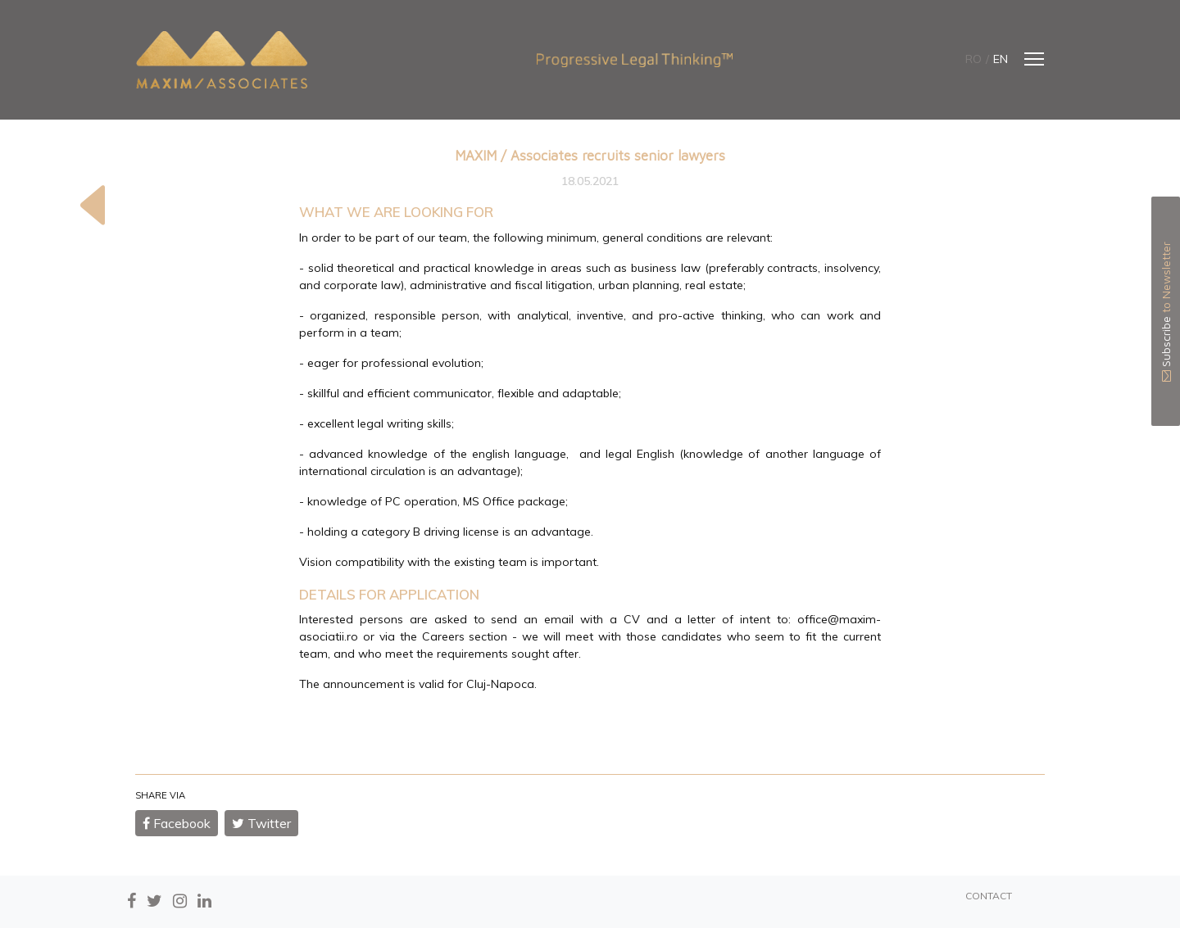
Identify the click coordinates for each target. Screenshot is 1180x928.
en (1000, 59)
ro (973, 59)
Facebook (177, 823)
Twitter (261, 823)
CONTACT (988, 896)
